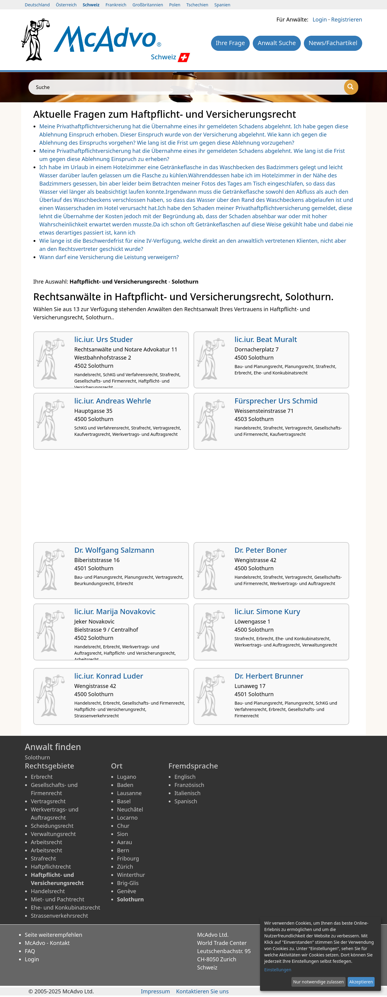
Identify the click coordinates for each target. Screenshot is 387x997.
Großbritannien (147, 5)
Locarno (127, 817)
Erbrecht (42, 776)
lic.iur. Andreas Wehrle (112, 401)
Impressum (155, 991)
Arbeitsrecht (46, 842)
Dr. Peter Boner (261, 550)
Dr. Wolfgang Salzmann (114, 550)
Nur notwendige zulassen (318, 982)
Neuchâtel (130, 809)
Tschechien (197, 5)
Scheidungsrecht (52, 825)
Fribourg (128, 858)
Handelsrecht (48, 891)
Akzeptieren (361, 982)
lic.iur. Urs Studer (103, 339)
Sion (122, 833)
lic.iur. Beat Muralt (266, 339)
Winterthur (131, 874)
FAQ (30, 951)
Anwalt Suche (277, 43)
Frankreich (116, 5)
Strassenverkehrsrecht (59, 915)
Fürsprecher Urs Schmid (276, 401)
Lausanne (129, 793)
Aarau (124, 842)
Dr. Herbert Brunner (269, 676)
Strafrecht (43, 858)
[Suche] (351, 87)
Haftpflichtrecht (51, 866)
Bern (123, 850)
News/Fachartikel (333, 43)
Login (320, 19)
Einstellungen (277, 969)
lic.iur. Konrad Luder (108, 676)
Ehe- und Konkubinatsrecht (65, 907)
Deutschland (37, 5)
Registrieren (346, 19)
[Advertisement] (193, 498)
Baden (125, 784)
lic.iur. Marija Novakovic (114, 611)
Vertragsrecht (48, 801)
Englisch (185, 776)
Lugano (126, 776)
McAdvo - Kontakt (47, 942)
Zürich (125, 866)
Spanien (222, 5)
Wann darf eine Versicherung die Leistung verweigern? (109, 257)
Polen (174, 5)
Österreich (66, 5)
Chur (123, 825)
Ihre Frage (230, 43)
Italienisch (187, 793)
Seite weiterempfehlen (53, 934)
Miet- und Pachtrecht (57, 899)
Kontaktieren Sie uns (202, 991)
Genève (126, 891)
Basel (124, 801)
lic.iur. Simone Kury (267, 611)
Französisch (189, 784)
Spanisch (185, 801)
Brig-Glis (128, 883)
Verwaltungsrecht (53, 833)
